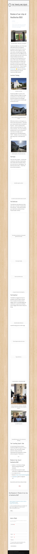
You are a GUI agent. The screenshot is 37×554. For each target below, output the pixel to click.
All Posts (13, 24)
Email (13, 537)
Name (13, 534)
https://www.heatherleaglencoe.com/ (24, 474)
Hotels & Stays (19, 24)
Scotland (13, 25)
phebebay (13, 21)
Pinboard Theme (16, 552)
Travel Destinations (22, 25)
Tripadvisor (15, 476)
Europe (16, 24)
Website (12, 539)
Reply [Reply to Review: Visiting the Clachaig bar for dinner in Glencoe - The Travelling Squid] (11, 510)
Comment (13, 524)
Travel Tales (14, 27)
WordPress (22, 552)
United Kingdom (18, 27)
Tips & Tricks (17, 25)
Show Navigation (25, 10)
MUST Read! (24, 24)
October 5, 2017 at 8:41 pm (14, 503)
